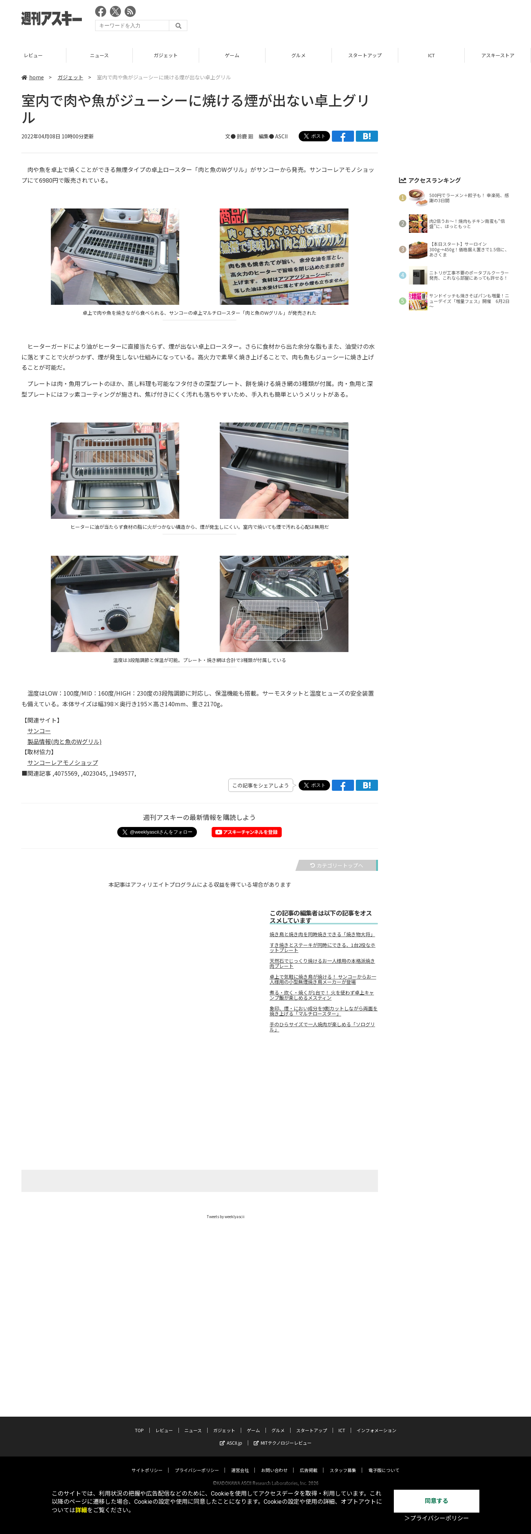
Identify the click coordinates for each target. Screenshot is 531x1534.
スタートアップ (365, 55)
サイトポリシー (147, 1463)
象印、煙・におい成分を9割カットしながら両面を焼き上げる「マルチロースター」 (324, 1011)
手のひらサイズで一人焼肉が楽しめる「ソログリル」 (322, 1027)
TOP (139, 1423)
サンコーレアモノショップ (62, 762)
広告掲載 (308, 1463)
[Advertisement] (375, 20)
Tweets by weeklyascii (225, 1216)
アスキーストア (497, 55)
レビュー (33, 55)
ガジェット (166, 55)
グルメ (298, 55)
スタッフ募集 (343, 1463)
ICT (431, 55)
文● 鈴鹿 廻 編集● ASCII (256, 136)
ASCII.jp (231, 1436)
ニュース (99, 55)
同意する (436, 1500)
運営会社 (240, 1463)
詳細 (81, 1510)
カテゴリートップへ (336, 865)
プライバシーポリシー (197, 1463)
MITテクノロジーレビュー (283, 1436)
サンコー (39, 730)
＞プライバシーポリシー (436, 1518)
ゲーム (232, 55)
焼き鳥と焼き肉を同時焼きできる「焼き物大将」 (322, 934)
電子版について (383, 1463)
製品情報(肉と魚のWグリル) (64, 741)
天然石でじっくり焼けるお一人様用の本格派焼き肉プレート (322, 963)
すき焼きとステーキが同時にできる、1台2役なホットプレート (322, 947)
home (32, 77)
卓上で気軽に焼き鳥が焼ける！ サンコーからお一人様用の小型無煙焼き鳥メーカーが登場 (323, 979)
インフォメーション (376, 1423)
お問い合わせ (274, 1463)
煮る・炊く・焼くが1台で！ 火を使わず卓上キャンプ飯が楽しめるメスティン (322, 995)
